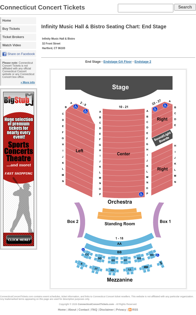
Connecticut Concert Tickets (42, 7)
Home (6, 20)
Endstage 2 (143, 62)
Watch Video (11, 45)
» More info (28, 82)
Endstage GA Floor (117, 62)
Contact (84, 309)
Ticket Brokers (13, 37)
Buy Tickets (11, 29)
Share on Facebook (21, 54)
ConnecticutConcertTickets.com (96, 304)
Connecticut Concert (104, 296)
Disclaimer (107, 309)
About (72, 309)
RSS (135, 309)
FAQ (94, 309)
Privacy (121, 309)
